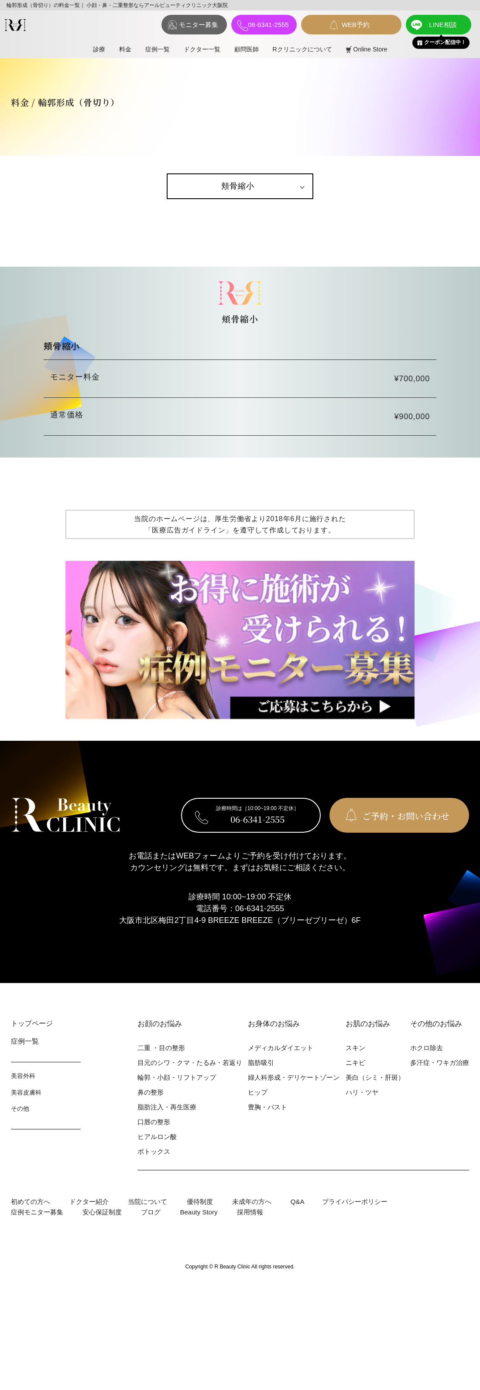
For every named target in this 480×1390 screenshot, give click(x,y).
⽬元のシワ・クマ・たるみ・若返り (189, 1062)
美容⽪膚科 (26, 1092)
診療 (99, 49)
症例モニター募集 (37, 1212)
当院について (147, 1201)
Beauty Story (199, 1212)
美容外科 (23, 1075)
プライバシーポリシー (354, 1201)
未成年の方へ (251, 1201)
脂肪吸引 (261, 1062)
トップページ (32, 1023)
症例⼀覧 (157, 49)
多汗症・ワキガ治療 (439, 1062)
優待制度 (200, 1201)
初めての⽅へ (30, 1201)
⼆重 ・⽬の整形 (161, 1047)
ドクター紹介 (89, 1201)
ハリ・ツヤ (362, 1092)
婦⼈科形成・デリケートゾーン (293, 1077)
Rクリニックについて (302, 49)
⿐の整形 (150, 1092)
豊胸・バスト (267, 1107)
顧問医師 (246, 49)
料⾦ (125, 49)
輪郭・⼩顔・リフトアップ (176, 1077)
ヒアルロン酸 (157, 1136)
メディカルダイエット (280, 1047)
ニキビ (355, 1062)
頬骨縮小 (237, 186)
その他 (20, 1108)
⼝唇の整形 (153, 1122)
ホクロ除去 (426, 1047)
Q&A (298, 1201)
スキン (355, 1047)
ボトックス (153, 1151)
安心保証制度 (102, 1212)
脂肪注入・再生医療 (166, 1107)
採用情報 (250, 1212)
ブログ (151, 1212)
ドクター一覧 (202, 49)
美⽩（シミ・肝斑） (375, 1077)
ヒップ (257, 1092)
